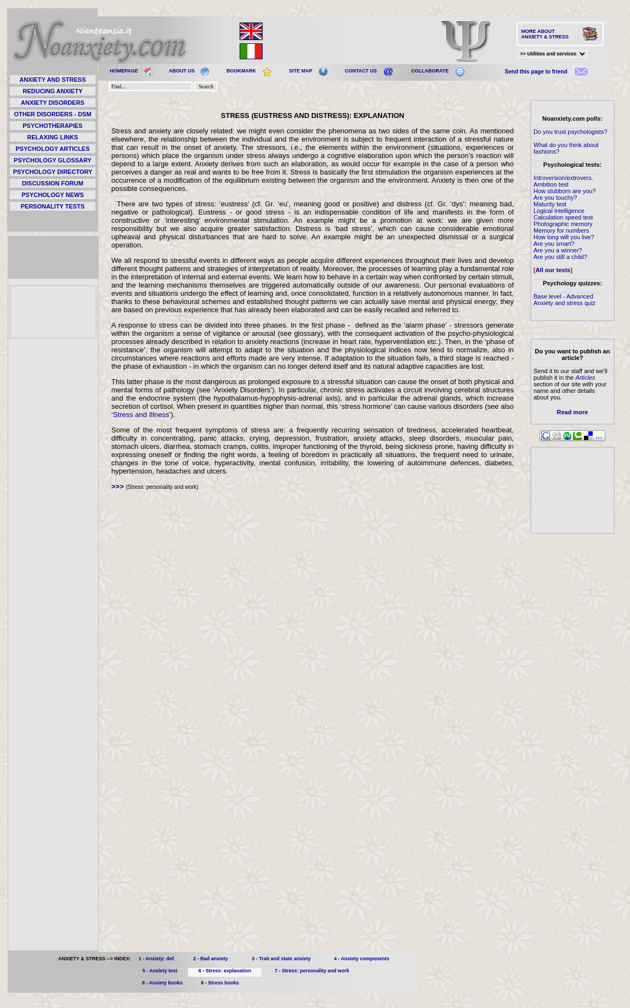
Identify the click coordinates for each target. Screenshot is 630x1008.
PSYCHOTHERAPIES (52, 125)
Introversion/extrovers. (563, 177)
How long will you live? (563, 237)
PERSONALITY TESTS (53, 206)
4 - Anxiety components (361, 958)
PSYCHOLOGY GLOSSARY (53, 160)
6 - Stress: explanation (224, 970)
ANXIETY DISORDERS (52, 102)
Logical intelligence (558, 210)
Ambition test (551, 184)
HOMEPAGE (124, 71)
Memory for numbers (561, 230)
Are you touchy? (555, 197)
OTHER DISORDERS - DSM (52, 114)
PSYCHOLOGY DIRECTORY (53, 171)
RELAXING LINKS (52, 137)
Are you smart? (554, 243)
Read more (572, 412)
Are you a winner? (557, 250)
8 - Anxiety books (162, 983)
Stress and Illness (141, 414)
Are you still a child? (560, 257)
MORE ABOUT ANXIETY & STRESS (545, 34)
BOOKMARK (241, 71)
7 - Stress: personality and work (312, 970)
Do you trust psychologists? (570, 131)
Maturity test (549, 204)
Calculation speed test (563, 217)
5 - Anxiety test (160, 970)
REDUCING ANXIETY (53, 91)
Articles (585, 377)
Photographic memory (563, 224)
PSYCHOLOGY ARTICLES (52, 148)
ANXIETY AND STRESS (52, 79)
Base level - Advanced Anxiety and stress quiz (564, 299)
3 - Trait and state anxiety (281, 958)
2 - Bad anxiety (210, 958)
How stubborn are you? (564, 191)
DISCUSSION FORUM (52, 183)
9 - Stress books (220, 983)
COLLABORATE (430, 71)
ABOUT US (182, 71)
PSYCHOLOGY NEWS (52, 195)
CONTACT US (361, 71)
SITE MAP (301, 71)
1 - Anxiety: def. (157, 958)
